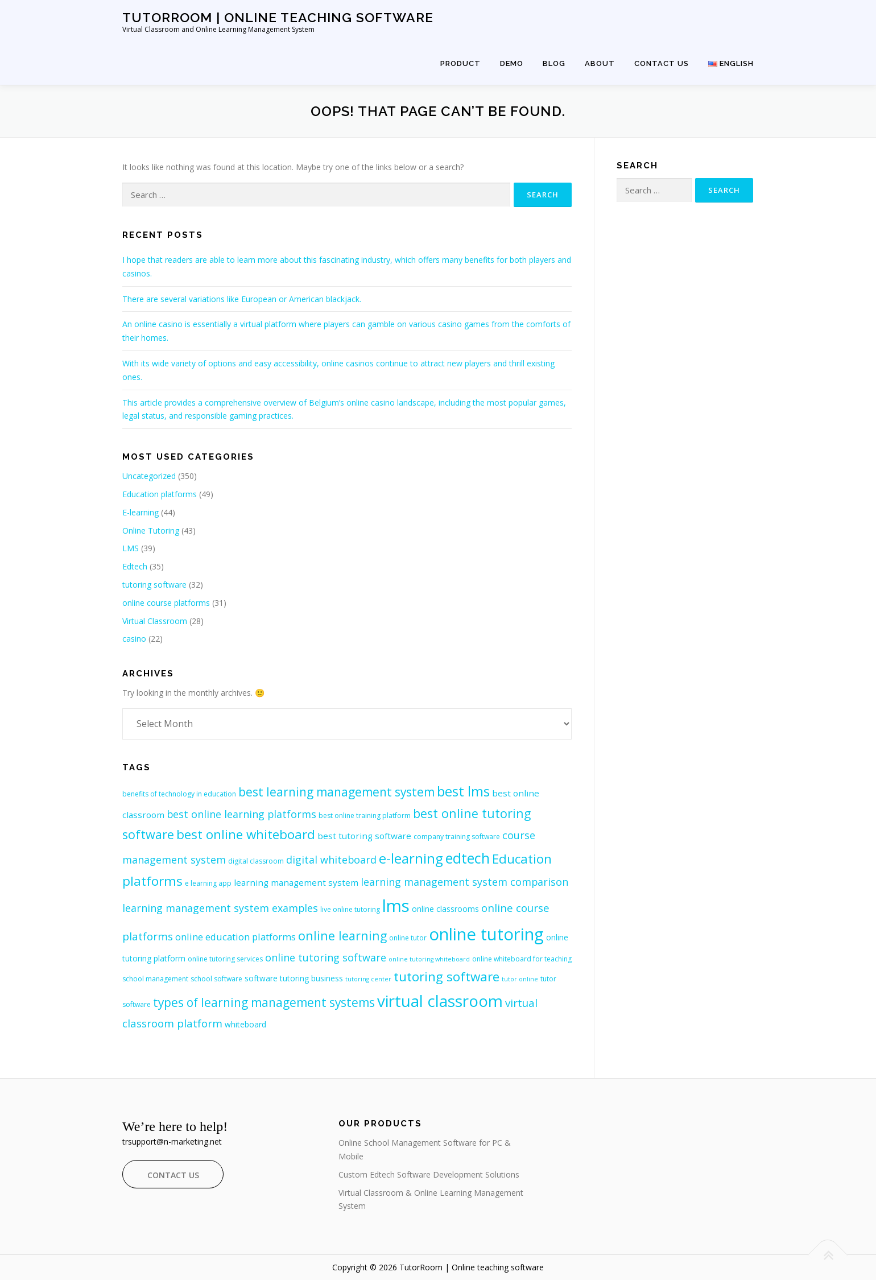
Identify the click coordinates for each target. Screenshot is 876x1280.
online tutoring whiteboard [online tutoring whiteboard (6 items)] (429, 959)
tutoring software (154, 584)
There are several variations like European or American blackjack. (241, 299)
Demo (511, 63)
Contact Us (661, 63)
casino (134, 638)
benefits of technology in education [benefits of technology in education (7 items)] (179, 794)
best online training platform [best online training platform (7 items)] (365, 815)
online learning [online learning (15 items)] (342, 935)
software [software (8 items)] (261, 978)
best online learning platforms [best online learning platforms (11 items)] (241, 814)
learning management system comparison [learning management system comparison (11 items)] (464, 882)
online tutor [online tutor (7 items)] (408, 938)
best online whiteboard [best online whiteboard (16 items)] (245, 834)
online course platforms (166, 602)
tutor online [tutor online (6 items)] (520, 979)
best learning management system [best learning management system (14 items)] (336, 792)
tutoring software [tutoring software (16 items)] (446, 976)
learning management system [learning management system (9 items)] (296, 882)
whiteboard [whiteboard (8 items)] (245, 1024)
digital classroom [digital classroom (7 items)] (256, 861)
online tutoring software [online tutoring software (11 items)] (325, 957)
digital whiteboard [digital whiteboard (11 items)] (331, 859)
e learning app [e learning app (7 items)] (208, 883)
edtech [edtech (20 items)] (467, 858)
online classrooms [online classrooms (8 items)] (445, 908)
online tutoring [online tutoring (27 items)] (486, 934)
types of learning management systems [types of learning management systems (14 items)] (264, 1002)
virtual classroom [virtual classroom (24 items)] (440, 1000)
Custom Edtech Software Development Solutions (428, 1174)
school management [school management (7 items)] (155, 979)
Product (460, 63)
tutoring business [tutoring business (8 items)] (311, 978)
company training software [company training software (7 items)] (457, 836)
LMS (130, 548)
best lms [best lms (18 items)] (463, 791)
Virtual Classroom (154, 621)
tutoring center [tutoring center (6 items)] (368, 979)
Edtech (134, 566)
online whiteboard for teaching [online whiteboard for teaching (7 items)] (522, 959)
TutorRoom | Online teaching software (277, 17)
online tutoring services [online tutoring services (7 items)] (225, 959)
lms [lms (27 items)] (396, 905)
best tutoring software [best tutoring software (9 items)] (364, 835)
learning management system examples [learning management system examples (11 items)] (220, 908)
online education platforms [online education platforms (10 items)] (235, 936)
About (600, 63)
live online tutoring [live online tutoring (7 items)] (350, 909)
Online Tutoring (150, 530)
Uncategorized (149, 475)
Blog (554, 63)
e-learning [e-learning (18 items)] (411, 858)
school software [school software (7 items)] (216, 979)
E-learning (140, 512)
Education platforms (159, 494)
